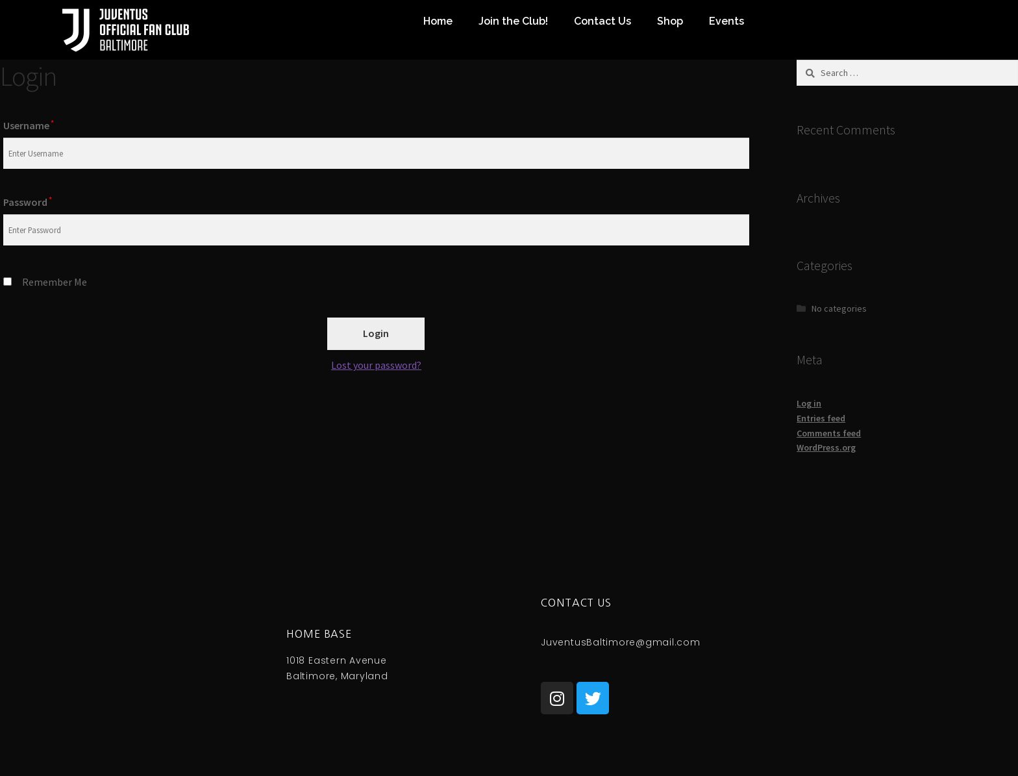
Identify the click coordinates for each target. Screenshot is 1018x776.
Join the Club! (513, 21)
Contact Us (602, 21)
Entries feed (821, 418)
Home (438, 21)
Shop (670, 21)
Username (28, 125)
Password (27, 201)
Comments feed (829, 433)
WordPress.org (826, 447)
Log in (809, 403)
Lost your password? (376, 364)
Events (726, 21)
